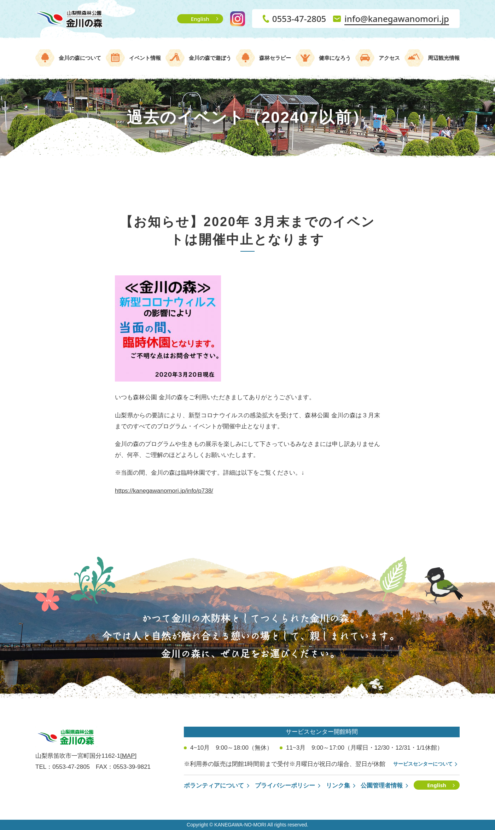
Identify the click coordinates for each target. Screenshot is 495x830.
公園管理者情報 (382, 785)
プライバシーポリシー (285, 785)
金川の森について (80, 58)
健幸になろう (335, 58)
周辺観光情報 (444, 58)
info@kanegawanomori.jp (396, 18)
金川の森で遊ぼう (210, 58)
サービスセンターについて (423, 764)
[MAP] (128, 755)
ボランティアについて (214, 785)
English (200, 18)
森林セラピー (275, 58)
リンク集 (338, 785)
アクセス (389, 58)
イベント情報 (145, 58)
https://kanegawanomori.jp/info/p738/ (164, 490)
